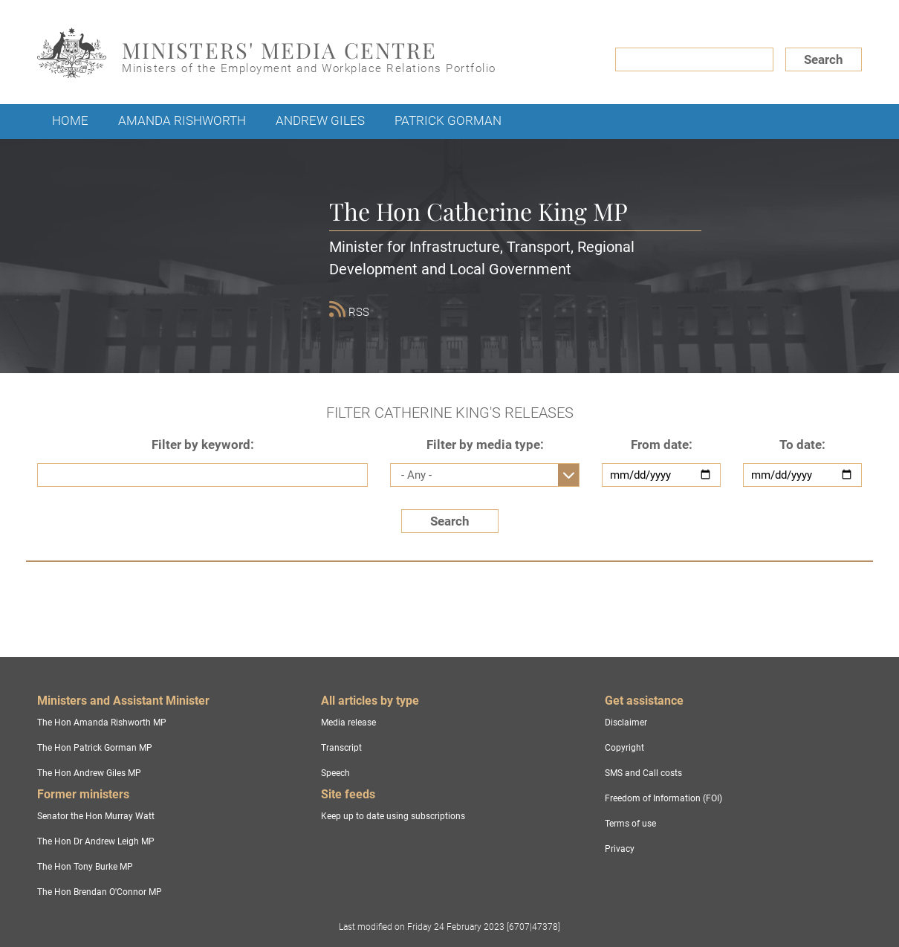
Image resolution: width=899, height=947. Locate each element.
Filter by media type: (485, 444)
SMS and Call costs (643, 773)
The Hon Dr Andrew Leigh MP (96, 841)
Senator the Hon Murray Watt (96, 816)
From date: (661, 444)
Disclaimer (626, 722)
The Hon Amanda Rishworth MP (101, 722)
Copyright (624, 748)
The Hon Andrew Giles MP (89, 773)
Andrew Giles (320, 120)
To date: (802, 444)
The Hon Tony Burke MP (85, 867)
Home (70, 120)
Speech (335, 773)
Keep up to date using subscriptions (393, 816)
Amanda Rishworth (182, 120)
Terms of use (630, 823)
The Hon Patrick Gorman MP (94, 748)
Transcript (341, 748)
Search (823, 59)
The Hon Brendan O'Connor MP (99, 892)
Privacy (620, 849)
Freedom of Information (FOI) (663, 798)
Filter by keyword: (203, 444)
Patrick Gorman (448, 120)
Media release (348, 722)
